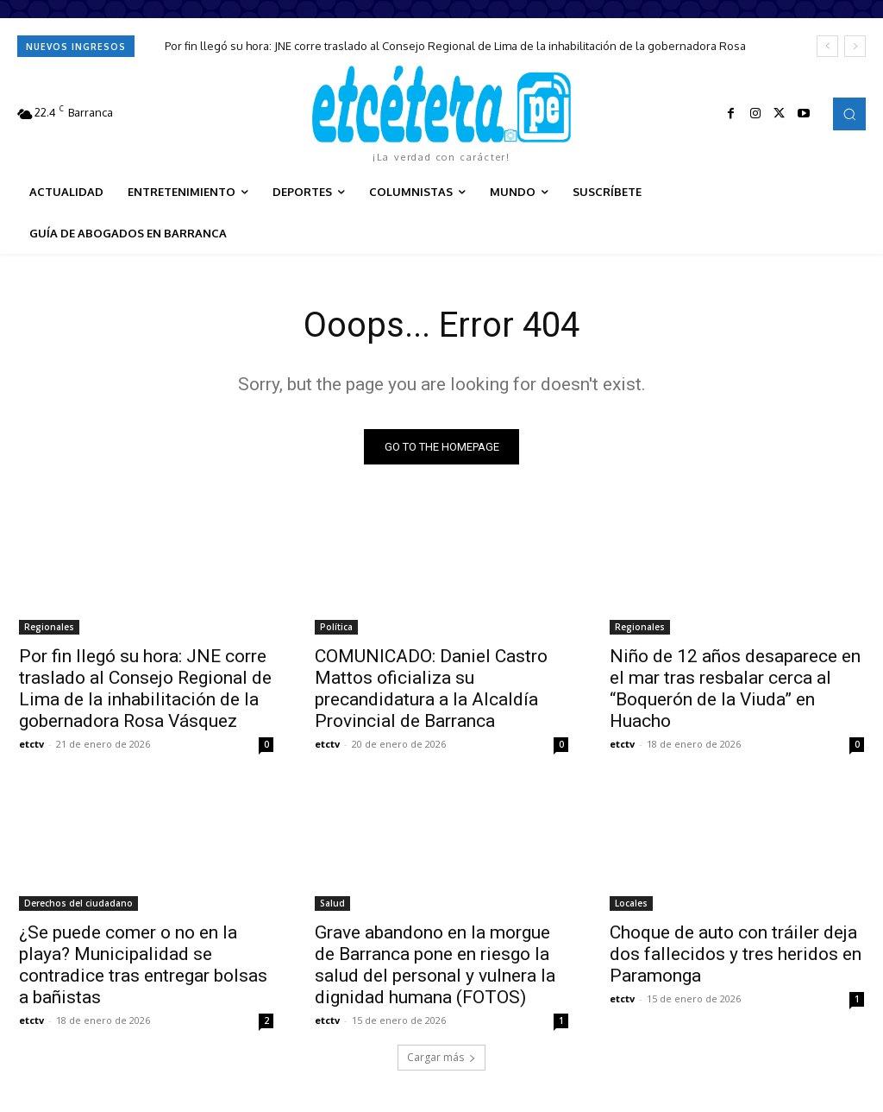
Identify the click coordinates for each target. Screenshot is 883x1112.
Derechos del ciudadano (78, 902)
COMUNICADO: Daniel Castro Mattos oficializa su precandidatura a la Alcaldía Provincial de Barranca (431, 688)
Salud (332, 902)
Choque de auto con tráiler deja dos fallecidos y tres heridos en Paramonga (735, 953)
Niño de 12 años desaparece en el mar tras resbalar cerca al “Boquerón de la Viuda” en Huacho (735, 688)
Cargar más (441, 1057)
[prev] (827, 46)
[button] (849, 114)
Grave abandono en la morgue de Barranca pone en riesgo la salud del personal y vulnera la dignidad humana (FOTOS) (435, 964)
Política (336, 627)
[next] (855, 46)
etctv (31, 743)
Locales (631, 902)
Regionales (49, 627)
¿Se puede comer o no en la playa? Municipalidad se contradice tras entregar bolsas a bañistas (143, 964)
